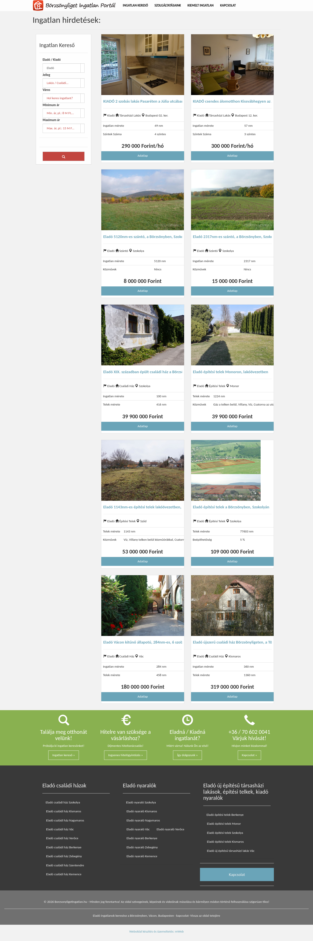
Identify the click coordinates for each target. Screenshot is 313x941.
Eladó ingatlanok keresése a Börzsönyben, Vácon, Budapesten (133, 916)
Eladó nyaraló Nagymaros (143, 820)
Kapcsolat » (249, 755)
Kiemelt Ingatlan (201, 5)
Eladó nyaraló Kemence (142, 856)
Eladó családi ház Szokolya (63, 802)
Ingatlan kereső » (63, 755)
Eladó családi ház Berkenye (64, 847)
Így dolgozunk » (187, 755)
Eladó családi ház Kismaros (63, 811)
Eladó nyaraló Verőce (170, 829)
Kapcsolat (228, 5)
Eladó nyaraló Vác (138, 829)
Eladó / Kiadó (52, 60)
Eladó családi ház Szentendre (65, 865)
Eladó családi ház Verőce (62, 838)
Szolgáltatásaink (168, 5)
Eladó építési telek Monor (224, 824)
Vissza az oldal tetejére (205, 916)
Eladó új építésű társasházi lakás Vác (231, 851)
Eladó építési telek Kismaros (225, 842)
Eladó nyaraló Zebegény (142, 847)
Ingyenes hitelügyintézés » (125, 755)
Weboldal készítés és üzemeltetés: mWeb (156, 931)
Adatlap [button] (143, 156)
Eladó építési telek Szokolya (225, 833)
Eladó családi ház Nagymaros (65, 820)
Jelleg (46, 75)
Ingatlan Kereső (135, 5)
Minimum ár (51, 105)
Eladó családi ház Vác (60, 829)
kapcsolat (182, 916)
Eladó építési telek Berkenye (225, 815)
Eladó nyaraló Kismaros (142, 811)
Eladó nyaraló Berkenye (142, 838)
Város (46, 90)
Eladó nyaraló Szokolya (141, 802)
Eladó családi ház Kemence (63, 874)
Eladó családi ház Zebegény (64, 856)
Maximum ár (51, 120)
